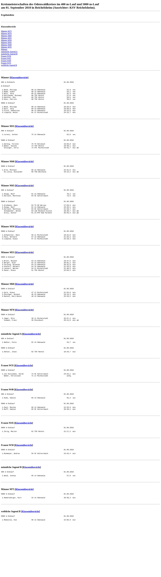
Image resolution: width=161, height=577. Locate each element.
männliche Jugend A (9, 52)
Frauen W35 (6, 63)
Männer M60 (6, 36)
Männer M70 (6, 33)
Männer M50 (6, 40)
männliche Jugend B (9, 54)
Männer (4, 49)
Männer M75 (6, 31)
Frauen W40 (6, 61)
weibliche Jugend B (9, 65)
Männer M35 (6, 47)
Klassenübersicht (19, 77)
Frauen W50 (6, 56)
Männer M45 (6, 42)
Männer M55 (6, 38)
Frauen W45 (6, 58)
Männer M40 (6, 45)
